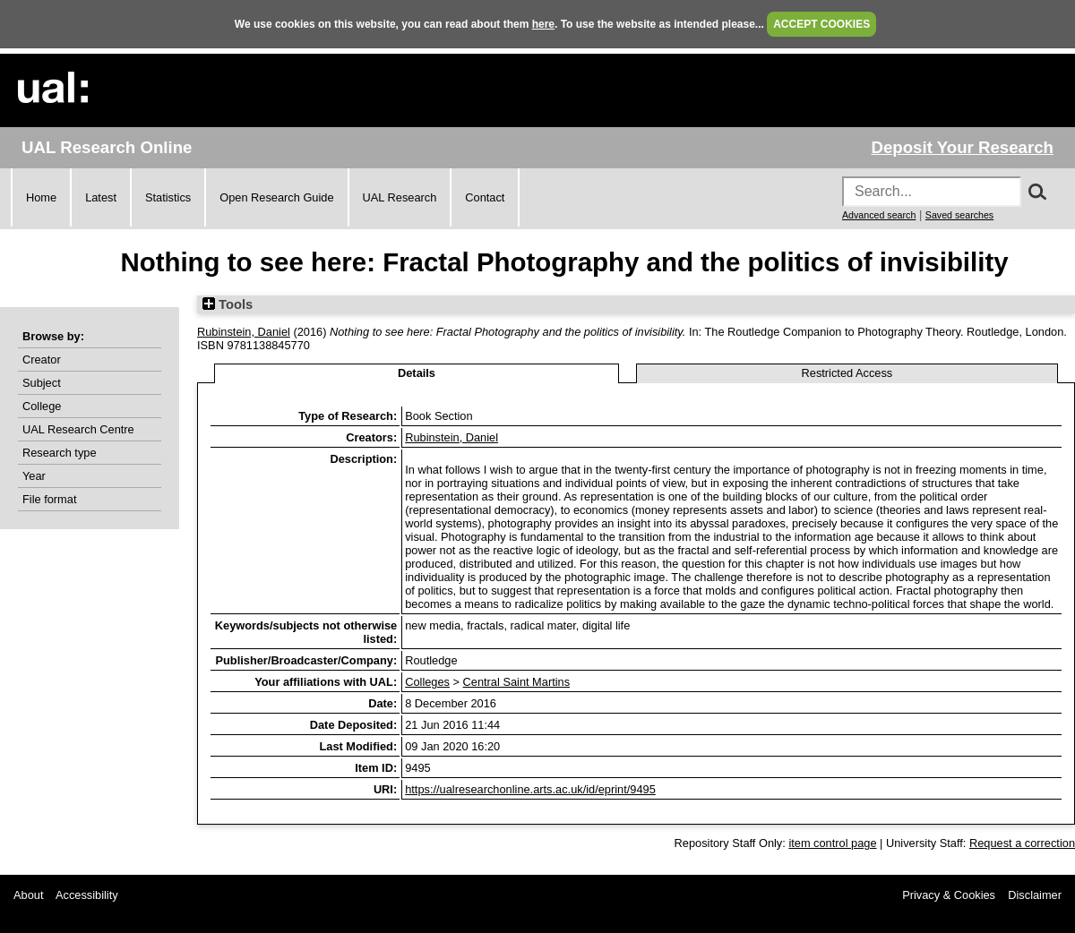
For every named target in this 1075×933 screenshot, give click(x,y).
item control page (832, 843)
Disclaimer (1035, 895)
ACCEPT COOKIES (821, 24)
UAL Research (400, 197)
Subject (41, 382)
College (41, 406)
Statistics (168, 197)
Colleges (427, 682)
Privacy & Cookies (948, 895)
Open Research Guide (276, 197)
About (28, 895)
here (543, 24)
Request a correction (1022, 843)
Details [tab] (416, 373)
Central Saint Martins (516, 682)
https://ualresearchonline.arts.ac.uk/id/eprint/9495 (530, 789)
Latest (100, 197)
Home (41, 197)
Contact (484, 197)
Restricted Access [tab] (847, 373)
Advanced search (879, 215)
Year (34, 476)
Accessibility (87, 895)
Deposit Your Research (962, 147)
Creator (41, 359)
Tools (227, 304)
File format (49, 499)
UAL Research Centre (78, 429)
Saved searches (959, 215)
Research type (59, 452)
